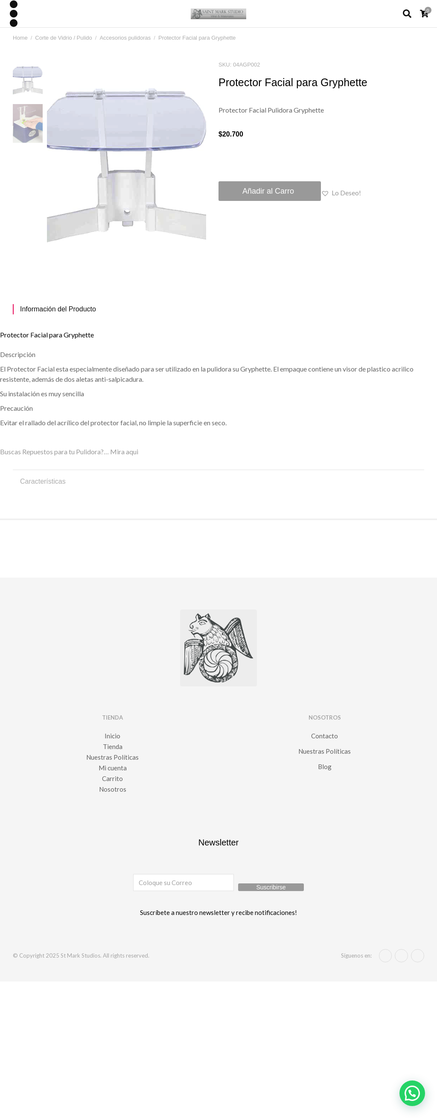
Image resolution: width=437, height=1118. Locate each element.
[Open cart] (424, 13)
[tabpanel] (218, 389)
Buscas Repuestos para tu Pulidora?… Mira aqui (69, 451)
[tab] (218, 309)
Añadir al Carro (268, 191)
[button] (341, 193)
